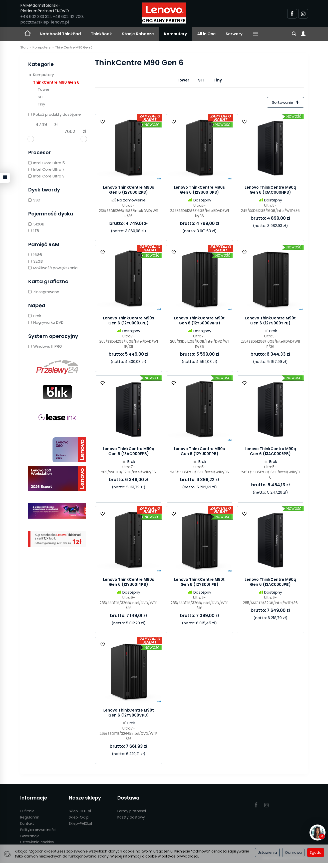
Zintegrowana (43, 291)
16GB (35, 254)
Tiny (218, 80)
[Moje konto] (303, 34)
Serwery (234, 34)
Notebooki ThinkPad (60, 34)
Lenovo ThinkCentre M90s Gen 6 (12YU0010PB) (199, 190)
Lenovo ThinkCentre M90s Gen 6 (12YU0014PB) (128, 582)
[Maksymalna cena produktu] (70, 131)
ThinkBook (101, 34)
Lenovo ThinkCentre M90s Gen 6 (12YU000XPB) (128, 320)
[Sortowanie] (285, 102)
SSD (34, 200)
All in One (206, 34)
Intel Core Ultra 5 (46, 162)
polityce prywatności (180, 856)
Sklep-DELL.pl (80, 811)
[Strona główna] (164, 12)
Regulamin (29, 817)
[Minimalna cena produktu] (41, 124)
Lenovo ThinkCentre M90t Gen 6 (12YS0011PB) (199, 582)
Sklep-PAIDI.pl (80, 823)
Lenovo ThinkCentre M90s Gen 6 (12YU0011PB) (199, 451)
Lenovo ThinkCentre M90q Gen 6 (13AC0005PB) (270, 451)
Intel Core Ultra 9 (46, 176)
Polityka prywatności (38, 829)
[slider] (31, 139)
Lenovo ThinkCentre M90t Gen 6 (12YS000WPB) (199, 320)
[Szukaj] (294, 34)
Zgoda (315, 852)
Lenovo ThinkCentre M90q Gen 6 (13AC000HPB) (270, 190)
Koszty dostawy (131, 817)
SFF (201, 80)
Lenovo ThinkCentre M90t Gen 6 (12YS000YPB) (270, 320)
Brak (34, 315)
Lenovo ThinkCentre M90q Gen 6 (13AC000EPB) (128, 451)
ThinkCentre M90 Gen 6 (56, 82)
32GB (35, 261)
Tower (183, 80)
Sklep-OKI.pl (79, 817)
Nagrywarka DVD (46, 322)
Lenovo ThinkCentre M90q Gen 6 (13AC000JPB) (270, 582)
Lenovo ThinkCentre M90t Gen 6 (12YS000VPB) (128, 713)
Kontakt (27, 823)
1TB (33, 230)
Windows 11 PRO (45, 346)
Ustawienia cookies (37, 842)
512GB (36, 224)
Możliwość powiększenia (53, 267)
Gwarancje (30, 836)
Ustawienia (267, 852)
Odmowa (293, 852)
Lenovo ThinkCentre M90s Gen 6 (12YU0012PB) (128, 190)
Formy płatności (131, 811)
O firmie (27, 811)
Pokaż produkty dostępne (54, 114)
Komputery (175, 34)
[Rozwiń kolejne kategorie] (255, 34)
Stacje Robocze (138, 34)
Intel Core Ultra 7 (46, 169)
